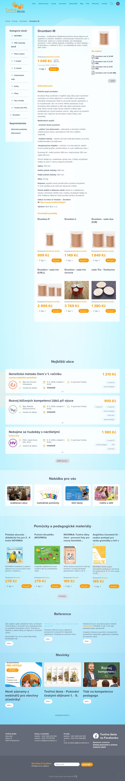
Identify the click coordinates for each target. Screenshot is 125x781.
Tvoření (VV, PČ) (19, 108)
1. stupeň (16, 61)
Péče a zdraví (17, 54)
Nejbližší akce (62, 361)
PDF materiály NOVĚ (18, 45)
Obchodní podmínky (19, 129)
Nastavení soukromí (101, 742)
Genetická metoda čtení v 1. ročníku (35, 373)
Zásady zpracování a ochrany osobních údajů (105, 745)
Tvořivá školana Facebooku (109, 736)
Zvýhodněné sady (17, 77)
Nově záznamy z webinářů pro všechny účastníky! (21, 695)
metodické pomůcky (48, 503)
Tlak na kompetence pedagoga (98, 693)
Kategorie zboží (18, 31)
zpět (113, 80)
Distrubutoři (16, 133)
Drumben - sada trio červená (75, 271)
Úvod (34, 5)
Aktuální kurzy (43, 5)
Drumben (23, 21)
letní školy (77, 503)
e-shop (62, 596)
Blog (81, 5)
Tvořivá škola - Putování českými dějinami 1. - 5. (61, 693)
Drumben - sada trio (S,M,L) (48, 271)
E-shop (53, 5)
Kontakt (104, 5)
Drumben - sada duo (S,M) (102, 220)
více (9, 643)
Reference (95, 5)
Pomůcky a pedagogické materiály (62, 526)
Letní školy (62, 5)
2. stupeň (16, 68)
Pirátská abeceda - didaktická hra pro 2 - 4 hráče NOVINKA (17, 537)
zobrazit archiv (62, 715)
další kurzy (62, 460)
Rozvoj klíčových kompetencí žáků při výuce (41, 400)
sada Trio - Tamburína (103, 269)
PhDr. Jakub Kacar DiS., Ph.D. (30, 441)
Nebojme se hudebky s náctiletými (34, 431)
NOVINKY (16, 36)
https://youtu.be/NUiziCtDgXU (53, 202)
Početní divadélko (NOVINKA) (44, 536)
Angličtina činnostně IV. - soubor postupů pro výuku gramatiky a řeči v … (106, 539)
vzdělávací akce (18, 503)
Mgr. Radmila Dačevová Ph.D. (29, 407)
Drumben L (70, 219)
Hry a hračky (17, 100)
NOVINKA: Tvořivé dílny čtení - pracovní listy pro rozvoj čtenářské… (76, 537)
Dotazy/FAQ (73, 5)
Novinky (62, 654)
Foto (87, 5)
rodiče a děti (106, 503)
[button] (112, 5)
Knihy (15, 86)
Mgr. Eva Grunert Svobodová (29, 383)
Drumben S (43, 219)
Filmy (14, 93)
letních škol (88, 626)
